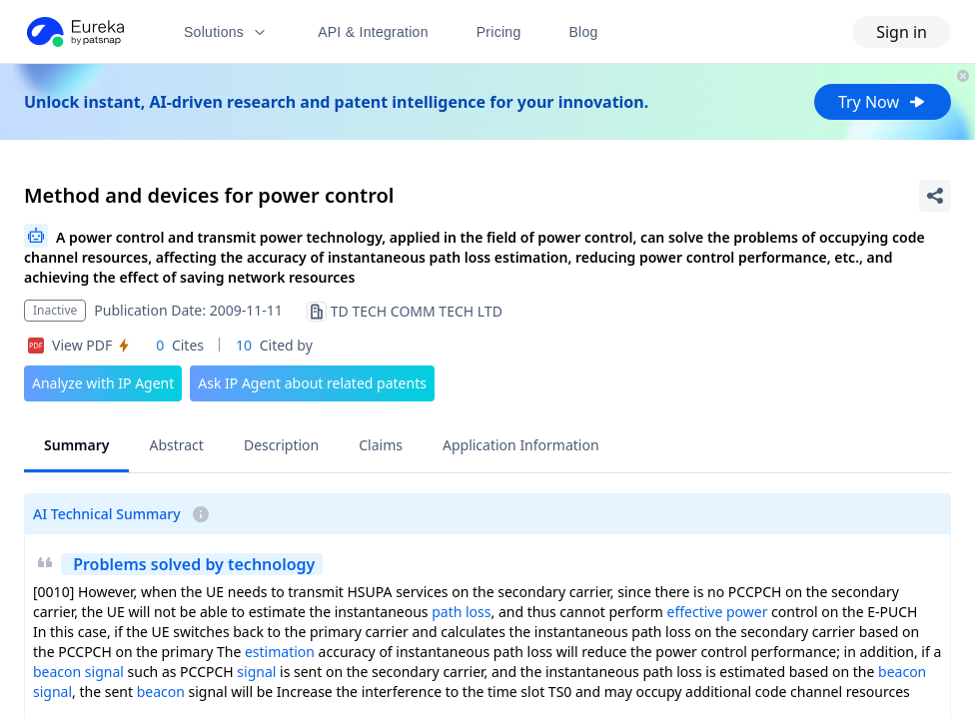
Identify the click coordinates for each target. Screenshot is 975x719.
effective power (717, 611)
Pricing (499, 32)
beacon (57, 671)
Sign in (901, 32)
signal (104, 671)
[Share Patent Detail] (935, 196)
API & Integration (373, 32)
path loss (461, 611)
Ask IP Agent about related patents (312, 382)
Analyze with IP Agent (103, 382)
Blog (583, 32)
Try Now (882, 102)
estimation (280, 651)
